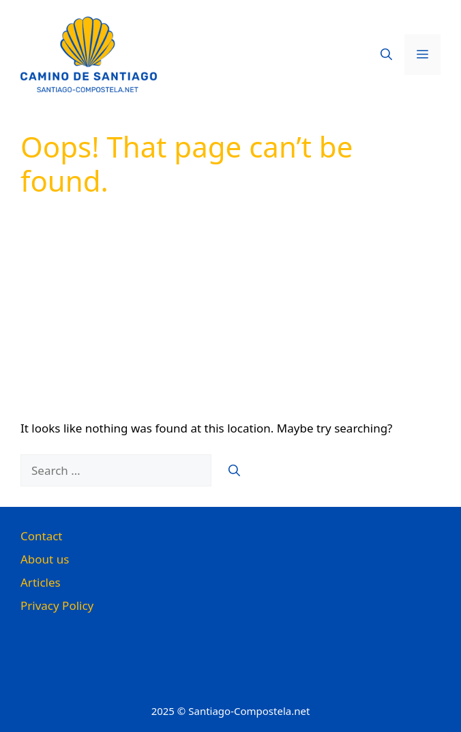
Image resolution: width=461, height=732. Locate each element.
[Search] (234, 470)
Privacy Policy (56, 605)
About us (44, 559)
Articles (40, 582)
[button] (386, 54)
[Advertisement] (230, 317)
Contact (41, 536)
